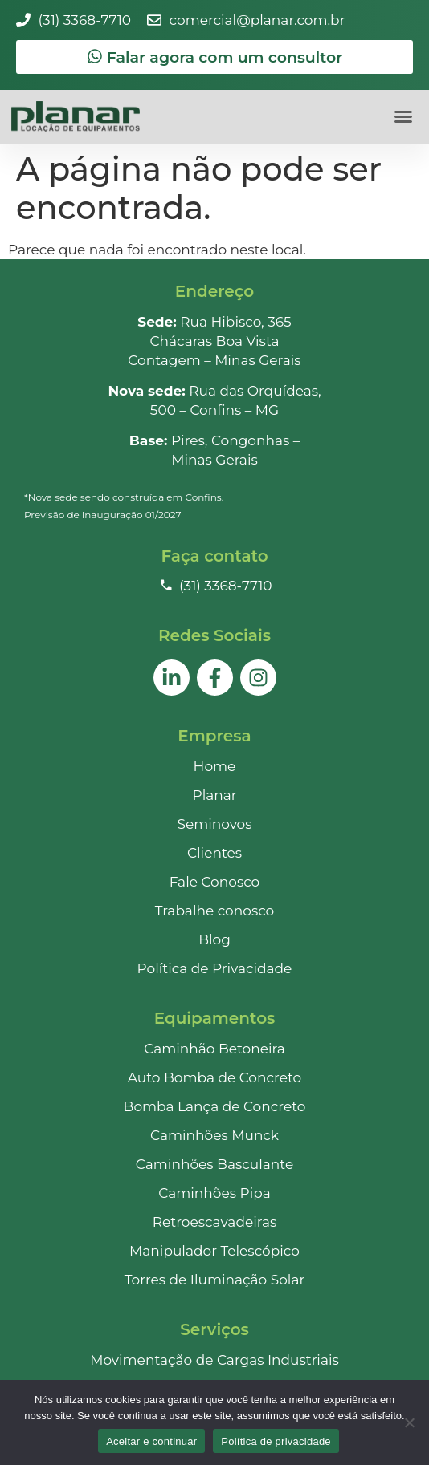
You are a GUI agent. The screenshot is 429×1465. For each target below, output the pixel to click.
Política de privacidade (276, 1441)
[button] (403, 116)
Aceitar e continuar (151, 1441)
